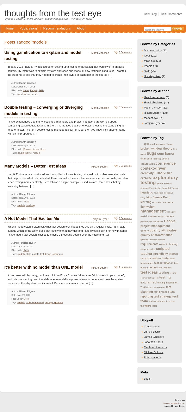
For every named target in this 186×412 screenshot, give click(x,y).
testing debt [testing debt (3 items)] (153, 278)
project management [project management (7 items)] (155, 226)
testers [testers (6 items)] (153, 267)
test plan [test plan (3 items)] (161, 287)
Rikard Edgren (152, 112)
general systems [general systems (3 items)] (164, 183)
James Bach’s (152, 331)
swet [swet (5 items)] (172, 258)
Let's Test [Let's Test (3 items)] (156, 202)
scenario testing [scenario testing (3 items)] (148, 249)
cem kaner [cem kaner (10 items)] (165, 154)
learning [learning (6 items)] (146, 202)
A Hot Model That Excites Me (31, 218)
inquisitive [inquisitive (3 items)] (168, 193)
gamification (23, 94)
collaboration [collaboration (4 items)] (148, 164)
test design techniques (51, 254)
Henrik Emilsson (153, 102)
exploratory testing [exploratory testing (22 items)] (159, 180)
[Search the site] (157, 29)
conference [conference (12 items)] (166, 163)
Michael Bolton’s (153, 352)
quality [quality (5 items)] (145, 230)
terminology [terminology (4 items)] (147, 263)
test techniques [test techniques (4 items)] (157, 301)
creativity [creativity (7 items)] (147, 173)
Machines (149, 60)
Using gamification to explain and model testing (42, 55)
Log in (147, 378)
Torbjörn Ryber (153, 123)
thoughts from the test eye (52, 13)
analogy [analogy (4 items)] (154, 144)
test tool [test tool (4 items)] (170, 301)
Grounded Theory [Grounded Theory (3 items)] (170, 188)
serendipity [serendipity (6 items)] (160, 253)
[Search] (177, 29)
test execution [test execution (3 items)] (165, 268)
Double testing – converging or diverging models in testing (43, 110)
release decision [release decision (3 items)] (157, 240)
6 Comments (125, 107)
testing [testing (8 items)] (164, 272)
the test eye (151, 117)
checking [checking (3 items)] (157, 159)
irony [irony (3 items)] (143, 198)
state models (32, 254)
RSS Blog (150, 14)
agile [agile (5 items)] (146, 144)
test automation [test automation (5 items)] (164, 263)
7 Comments (125, 218)
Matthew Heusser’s (155, 347)
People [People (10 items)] (170, 221)
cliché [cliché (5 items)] (165, 158)
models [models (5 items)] (169, 216)
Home (9, 28)
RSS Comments (171, 14)
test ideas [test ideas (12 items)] (149, 272)
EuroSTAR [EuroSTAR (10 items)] (163, 173)
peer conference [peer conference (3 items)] (155, 222)
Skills (147, 71)
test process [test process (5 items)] (161, 291)
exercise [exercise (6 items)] (146, 178)
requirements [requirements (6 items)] (150, 244)
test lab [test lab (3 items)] (153, 287)
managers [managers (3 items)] (171, 212)
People (148, 65)
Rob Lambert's (152, 357)
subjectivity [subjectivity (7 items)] (160, 258)
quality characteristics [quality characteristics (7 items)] (156, 235)
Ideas (147, 55)
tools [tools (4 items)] (154, 306)
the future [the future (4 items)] (146, 306)
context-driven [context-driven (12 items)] (154, 168)
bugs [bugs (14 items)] (151, 153)
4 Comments (125, 267)
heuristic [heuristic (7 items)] (147, 192)
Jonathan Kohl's (153, 342)
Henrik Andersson (154, 97)
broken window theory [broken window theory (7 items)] (157, 148)
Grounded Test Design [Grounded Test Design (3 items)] (151, 188)
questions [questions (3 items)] (145, 240)
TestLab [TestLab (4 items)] (145, 287)
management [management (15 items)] (153, 211)
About (81, 28)
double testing (24, 153)
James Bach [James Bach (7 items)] (161, 197)
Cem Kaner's (151, 326)
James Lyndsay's (154, 336)
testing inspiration (54, 302)
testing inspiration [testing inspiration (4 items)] (167, 282)
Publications (28, 28)
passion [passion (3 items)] (144, 222)
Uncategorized (152, 76)
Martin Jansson (153, 107)
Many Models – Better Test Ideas (35, 166)
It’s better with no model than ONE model (43, 267)
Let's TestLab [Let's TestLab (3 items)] (168, 202)
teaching (30, 205)
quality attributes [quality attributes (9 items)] (163, 230)
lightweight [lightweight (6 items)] (148, 206)
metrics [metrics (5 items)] (145, 216)
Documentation (153, 50)
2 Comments (125, 52)
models (34, 94)
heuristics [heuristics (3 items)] (158, 193)
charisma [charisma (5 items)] (146, 158)
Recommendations (57, 28)
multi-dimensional (35, 302)
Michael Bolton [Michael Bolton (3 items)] (157, 217)
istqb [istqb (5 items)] (149, 197)
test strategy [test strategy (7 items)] (163, 296)
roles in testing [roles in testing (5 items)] (168, 244)
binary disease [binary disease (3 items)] (166, 144)
